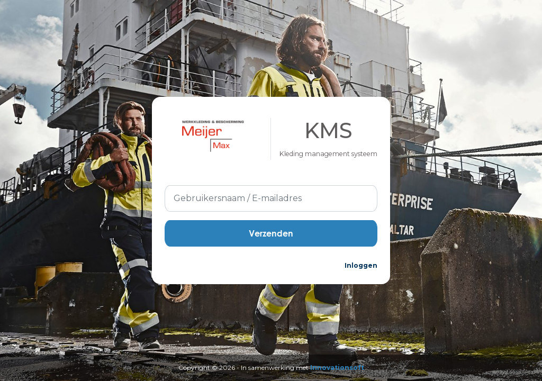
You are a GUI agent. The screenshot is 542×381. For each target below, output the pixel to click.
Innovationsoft (337, 367)
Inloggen (361, 265)
